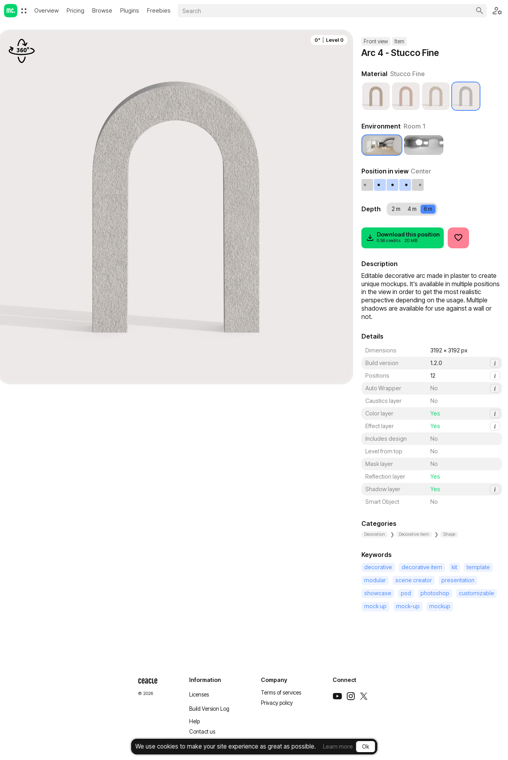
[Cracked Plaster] (406, 96)
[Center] (393, 185)
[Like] (458, 237)
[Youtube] (337, 696)
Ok (365, 746)
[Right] (405, 185)
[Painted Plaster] (436, 96)
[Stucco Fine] (466, 96)
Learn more (338, 746)
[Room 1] (382, 145)
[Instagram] (350, 696)
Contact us (202, 731)
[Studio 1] (423, 145)
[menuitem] (23, 11)
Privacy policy (277, 703)
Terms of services (281, 692)
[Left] (380, 185)
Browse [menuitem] (102, 10)
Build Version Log (209, 709)
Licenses (199, 694)
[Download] (402, 237)
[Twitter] (363, 696)
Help (194, 721)
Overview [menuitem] (46, 10)
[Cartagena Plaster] (376, 96)
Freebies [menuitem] (159, 10)
